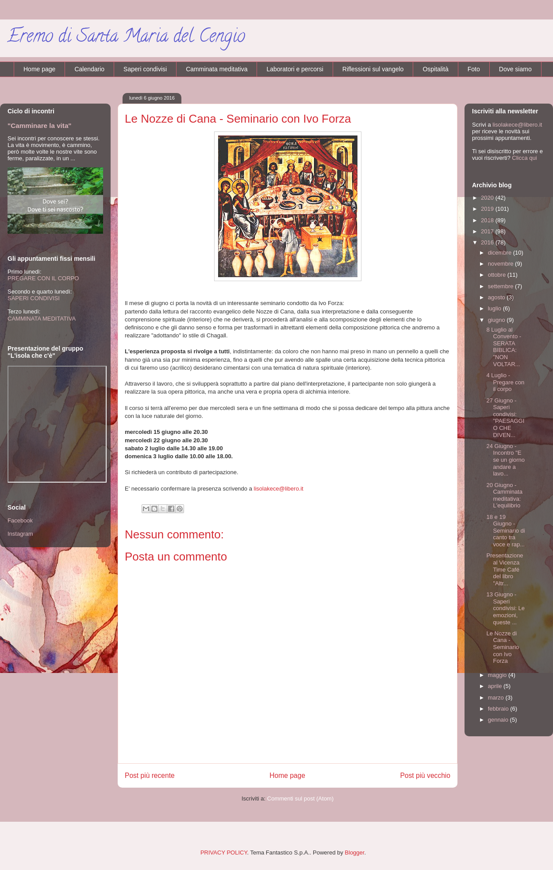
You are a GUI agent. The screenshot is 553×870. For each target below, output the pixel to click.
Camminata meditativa (216, 69)
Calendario (89, 69)
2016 (488, 242)
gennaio (499, 719)
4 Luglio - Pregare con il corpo (505, 382)
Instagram (20, 533)
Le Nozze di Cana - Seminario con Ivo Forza (502, 647)
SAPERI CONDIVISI (34, 298)
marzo (497, 697)
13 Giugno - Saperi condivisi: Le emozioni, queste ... (505, 608)
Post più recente (150, 775)
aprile (495, 686)
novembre (501, 263)
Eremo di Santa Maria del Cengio (126, 37)
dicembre (500, 252)
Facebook (20, 520)
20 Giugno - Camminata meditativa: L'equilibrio (504, 495)
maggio (498, 675)
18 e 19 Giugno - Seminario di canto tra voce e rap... (505, 531)
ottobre (497, 274)
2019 (488, 208)
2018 (488, 220)
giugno (497, 320)
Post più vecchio (425, 775)
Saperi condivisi (145, 69)
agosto (497, 297)
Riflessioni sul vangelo (373, 69)
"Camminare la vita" (40, 125)
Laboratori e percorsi (294, 69)
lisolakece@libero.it (278, 488)
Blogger (354, 852)
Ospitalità (435, 69)
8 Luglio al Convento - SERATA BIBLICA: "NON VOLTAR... (503, 346)
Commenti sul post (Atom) (300, 798)
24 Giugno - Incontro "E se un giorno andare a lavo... (505, 460)
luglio (495, 308)
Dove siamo (515, 69)
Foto (474, 69)
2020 (488, 197)
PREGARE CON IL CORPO (43, 278)
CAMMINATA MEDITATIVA (42, 318)
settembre (501, 286)
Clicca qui (524, 158)
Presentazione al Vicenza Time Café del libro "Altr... (504, 569)
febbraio (499, 708)
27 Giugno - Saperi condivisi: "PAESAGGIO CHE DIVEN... (505, 417)
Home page (39, 69)
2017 (488, 231)
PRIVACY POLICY (223, 852)
